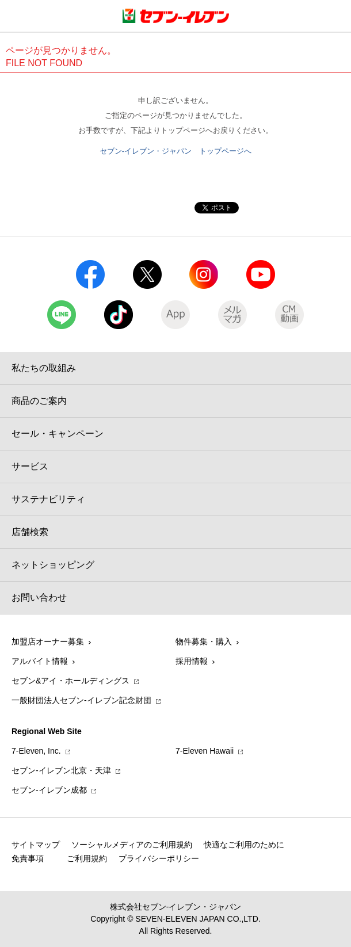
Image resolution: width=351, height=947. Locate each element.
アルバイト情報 (40, 661)
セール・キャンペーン (58, 433)
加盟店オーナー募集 (48, 641)
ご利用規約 (87, 858)
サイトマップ (36, 844)
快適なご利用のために (244, 844)
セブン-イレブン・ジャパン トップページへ (175, 151)
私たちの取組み (44, 368)
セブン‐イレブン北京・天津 (61, 770)
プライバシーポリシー (159, 858)
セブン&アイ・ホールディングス (70, 680)
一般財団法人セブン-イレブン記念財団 (81, 700)
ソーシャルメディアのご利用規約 (131, 844)
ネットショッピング (53, 565)
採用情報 (191, 661)
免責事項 (28, 858)
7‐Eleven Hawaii (204, 750)
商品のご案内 (39, 401)
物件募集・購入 (203, 641)
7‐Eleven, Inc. (36, 750)
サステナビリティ (48, 499)
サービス (30, 466)
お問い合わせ (39, 597)
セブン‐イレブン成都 (49, 790)
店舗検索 (30, 532)
